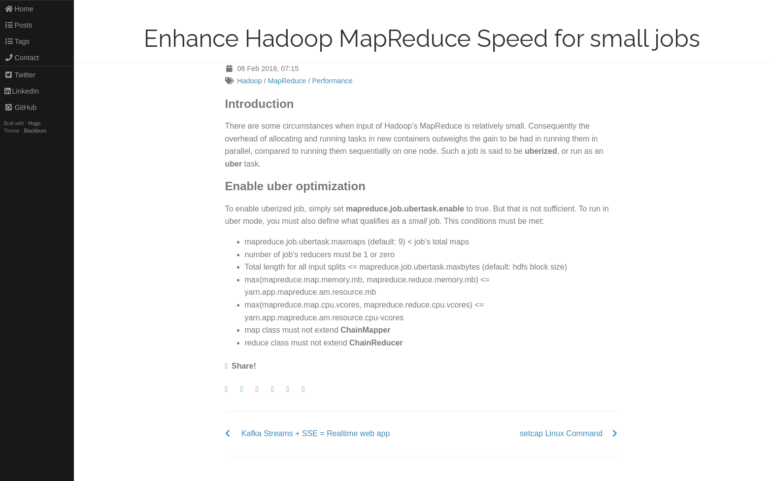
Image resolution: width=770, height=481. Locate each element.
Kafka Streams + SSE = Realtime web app (315, 433)
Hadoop (249, 81)
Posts (18, 25)
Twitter (19, 75)
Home (18, 9)
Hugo (34, 123)
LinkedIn (21, 91)
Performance (332, 81)
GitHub (20, 107)
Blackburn (35, 131)
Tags (17, 41)
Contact (21, 58)
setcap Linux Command (561, 433)
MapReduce (287, 81)
